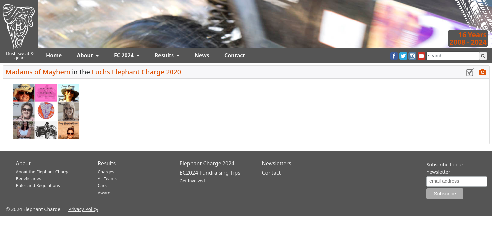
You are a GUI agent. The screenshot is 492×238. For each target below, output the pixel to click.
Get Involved (192, 181)
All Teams (107, 178)
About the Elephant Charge (43, 172)
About (85, 55)
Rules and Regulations (38, 185)
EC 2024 (124, 55)
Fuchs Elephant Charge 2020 (136, 71)
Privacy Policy (83, 209)
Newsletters (276, 163)
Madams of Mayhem (38, 71)
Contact (234, 55)
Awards (105, 193)
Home (54, 55)
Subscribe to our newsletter (444, 168)
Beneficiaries (28, 178)
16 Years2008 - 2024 (468, 38)
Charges (106, 172)
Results (165, 55)
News (202, 55)
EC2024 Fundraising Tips (210, 172)
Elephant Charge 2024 (207, 163)
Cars (102, 185)
